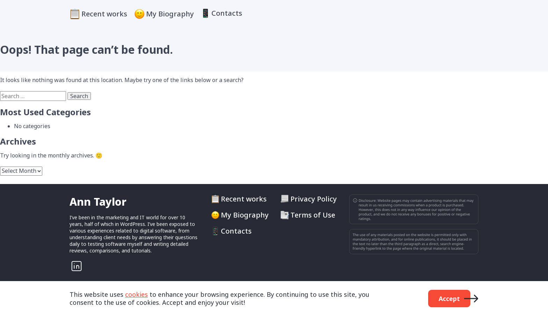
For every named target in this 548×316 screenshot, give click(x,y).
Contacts (226, 13)
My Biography (170, 14)
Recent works (104, 14)
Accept (449, 298)
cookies (136, 294)
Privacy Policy (313, 199)
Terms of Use (312, 215)
